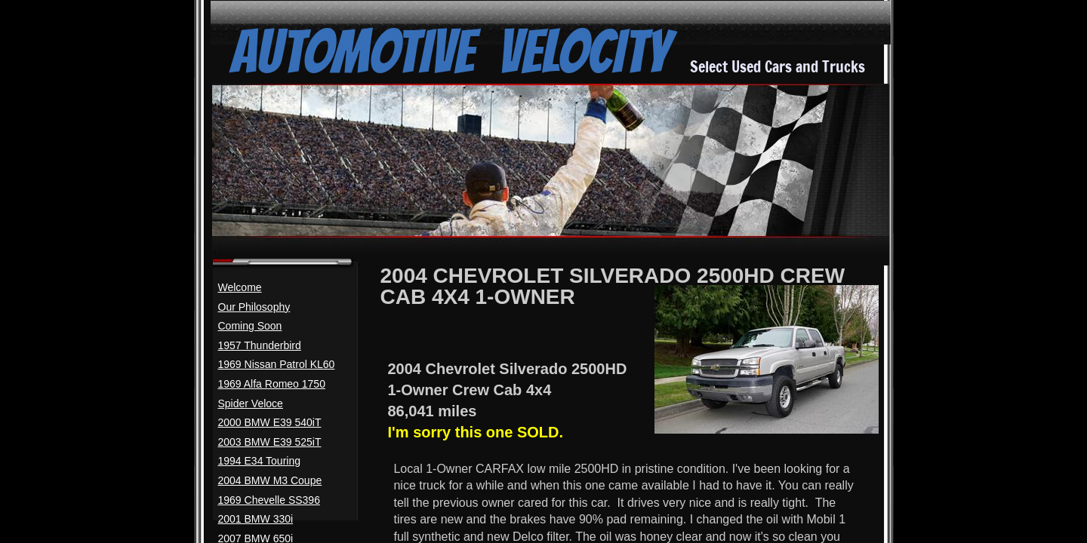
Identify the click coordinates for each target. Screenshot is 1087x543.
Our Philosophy (254, 307)
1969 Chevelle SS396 (269, 500)
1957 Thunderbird (259, 345)
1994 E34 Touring (259, 461)
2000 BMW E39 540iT (270, 422)
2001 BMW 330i (256, 519)
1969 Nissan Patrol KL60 (276, 364)
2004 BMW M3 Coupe (270, 480)
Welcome (240, 287)
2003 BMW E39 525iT (270, 442)
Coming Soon (250, 326)
